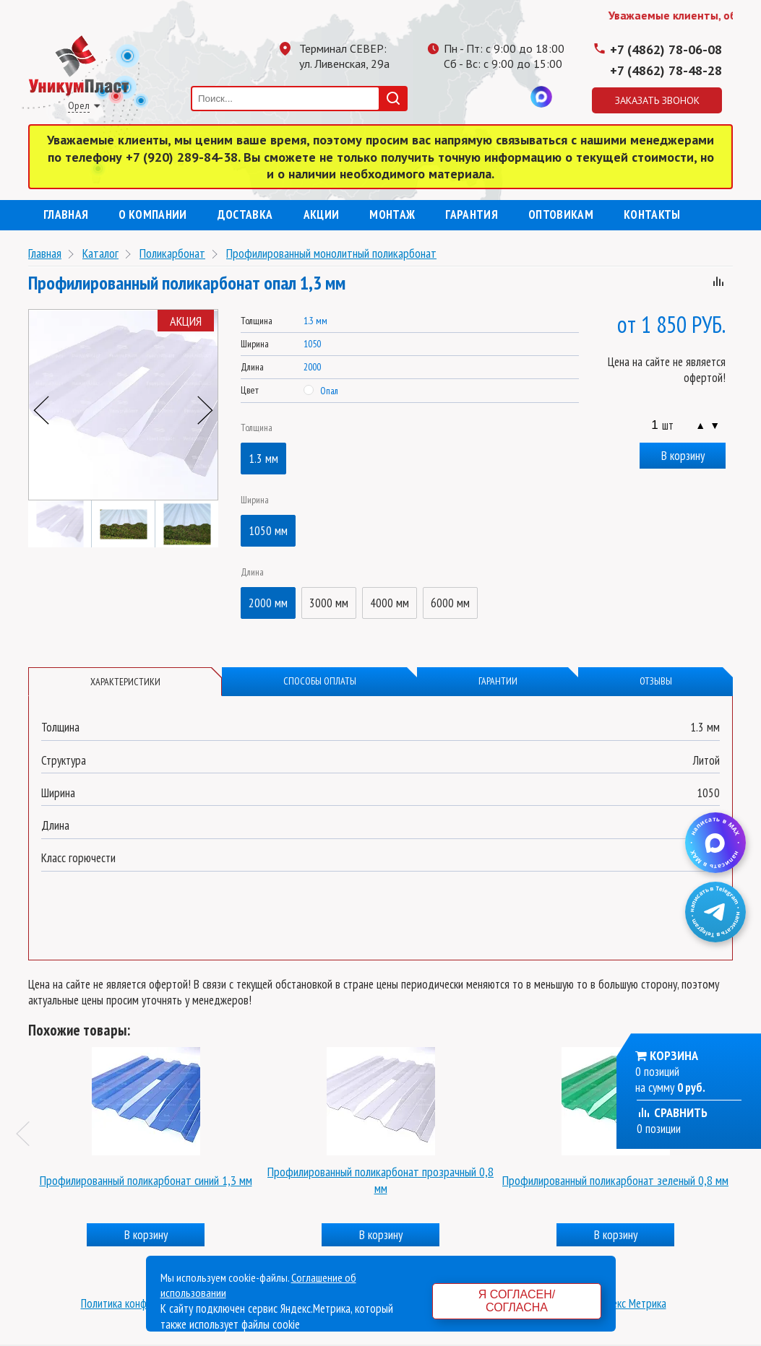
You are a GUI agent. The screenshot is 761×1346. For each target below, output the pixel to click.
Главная (65, 214)
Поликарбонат (172, 253)
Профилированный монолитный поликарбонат (331, 253)
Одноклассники (483, 97)
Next (205, 410)
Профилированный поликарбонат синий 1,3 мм (146, 1180)
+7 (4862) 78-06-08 (666, 49)
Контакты (652, 214)
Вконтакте (512, 97)
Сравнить (672, 1112)
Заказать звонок (657, 100)
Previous (41, 410)
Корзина (674, 1055)
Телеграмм (454, 97)
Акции (322, 214)
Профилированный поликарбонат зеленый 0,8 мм (615, 1180)
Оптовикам (560, 214)
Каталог (100, 253)
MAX (541, 97)
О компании (152, 214)
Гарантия (471, 214)
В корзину (683, 456)
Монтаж (392, 214)
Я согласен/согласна (516, 1301)
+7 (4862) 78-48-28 (666, 70)
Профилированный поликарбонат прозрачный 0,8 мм (380, 1180)
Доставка (245, 214)
